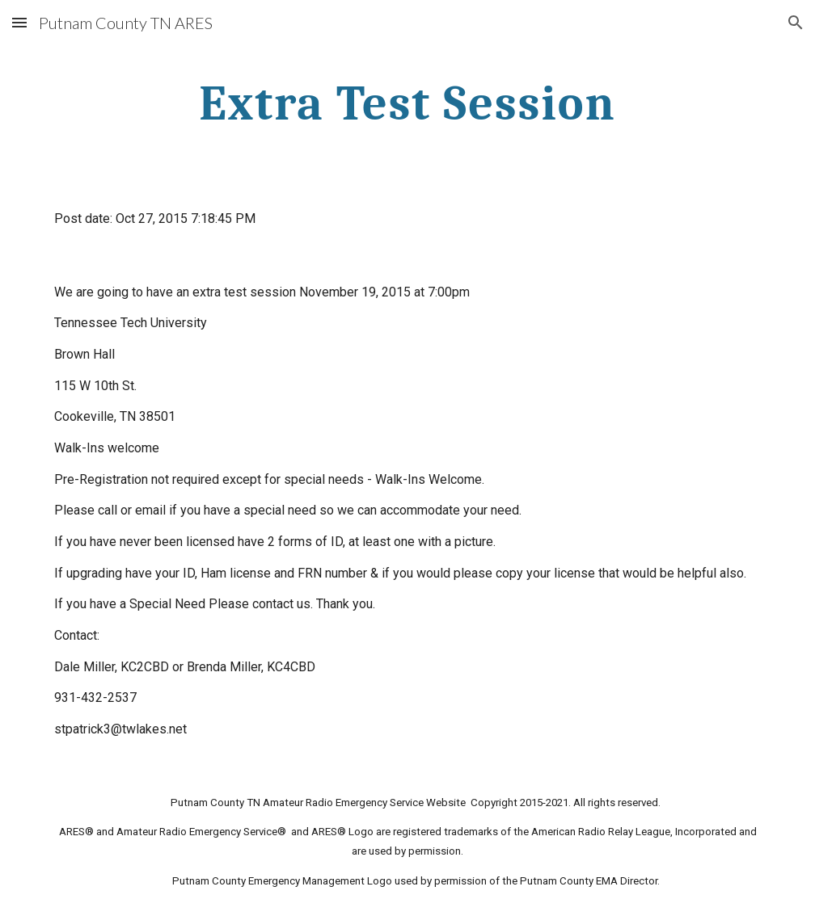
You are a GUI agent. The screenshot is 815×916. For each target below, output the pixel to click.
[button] (19, 22)
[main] (407, 102)
